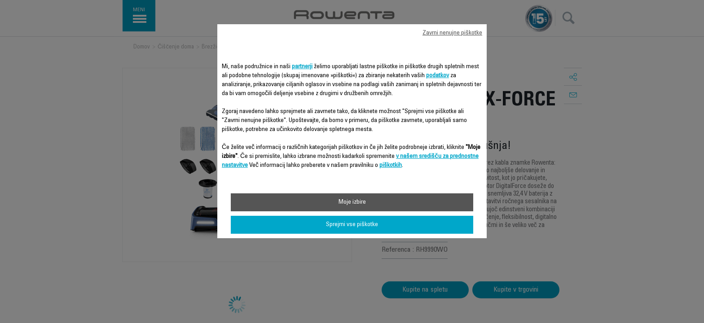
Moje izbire (352, 202)
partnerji (302, 67)
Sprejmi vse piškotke (352, 225)
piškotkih (390, 165)
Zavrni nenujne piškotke (452, 33)
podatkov (437, 76)
